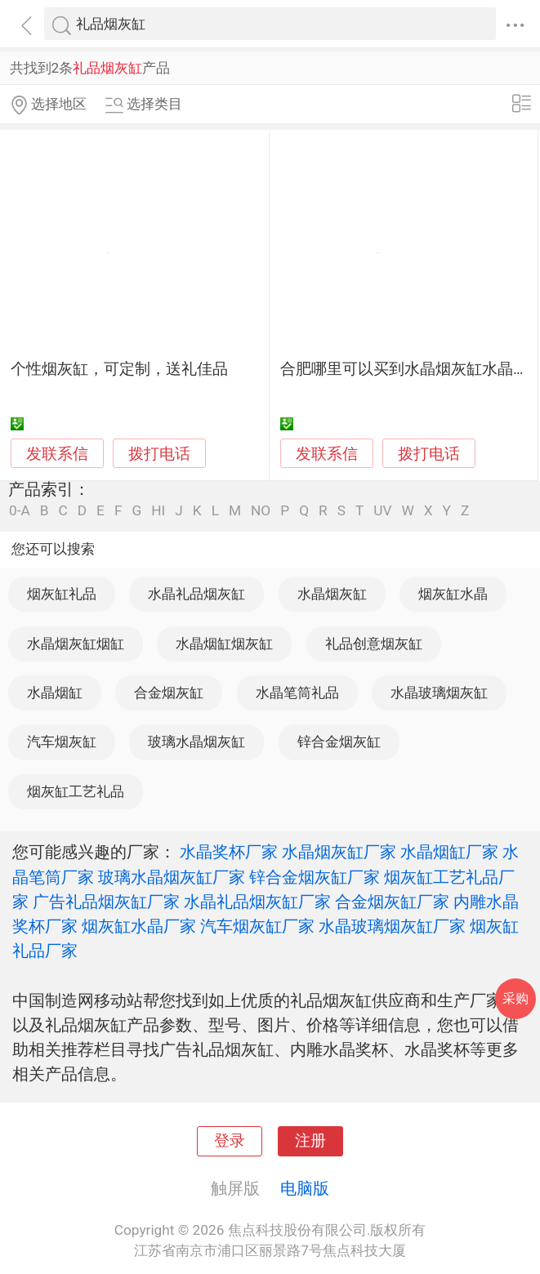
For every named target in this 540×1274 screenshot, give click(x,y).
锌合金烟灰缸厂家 (314, 877)
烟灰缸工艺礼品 (75, 791)
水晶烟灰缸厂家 (339, 852)
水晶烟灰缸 (332, 594)
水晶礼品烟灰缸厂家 (257, 901)
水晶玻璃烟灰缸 (439, 692)
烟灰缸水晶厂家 (139, 926)
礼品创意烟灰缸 (373, 643)
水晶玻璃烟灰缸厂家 (392, 926)
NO (260, 511)
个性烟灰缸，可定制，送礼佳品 (119, 369)
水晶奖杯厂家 (229, 852)
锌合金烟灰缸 (339, 741)
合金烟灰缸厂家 (392, 901)
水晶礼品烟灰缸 (196, 594)
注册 (310, 1141)
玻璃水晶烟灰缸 (196, 741)
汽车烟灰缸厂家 (257, 926)
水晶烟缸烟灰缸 (224, 643)
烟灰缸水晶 (453, 594)
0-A (19, 511)
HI (158, 511)
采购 (515, 998)
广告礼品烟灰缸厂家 (106, 901)
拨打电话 (159, 453)
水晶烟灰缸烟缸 (75, 643)
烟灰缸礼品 (61, 594)
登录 (229, 1141)
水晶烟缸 (55, 692)
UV (382, 511)
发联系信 (57, 454)
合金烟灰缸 (168, 692)
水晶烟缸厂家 (449, 852)
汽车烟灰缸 (61, 741)
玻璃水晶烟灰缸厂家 (171, 877)
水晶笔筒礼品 (297, 692)
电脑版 (304, 1188)
